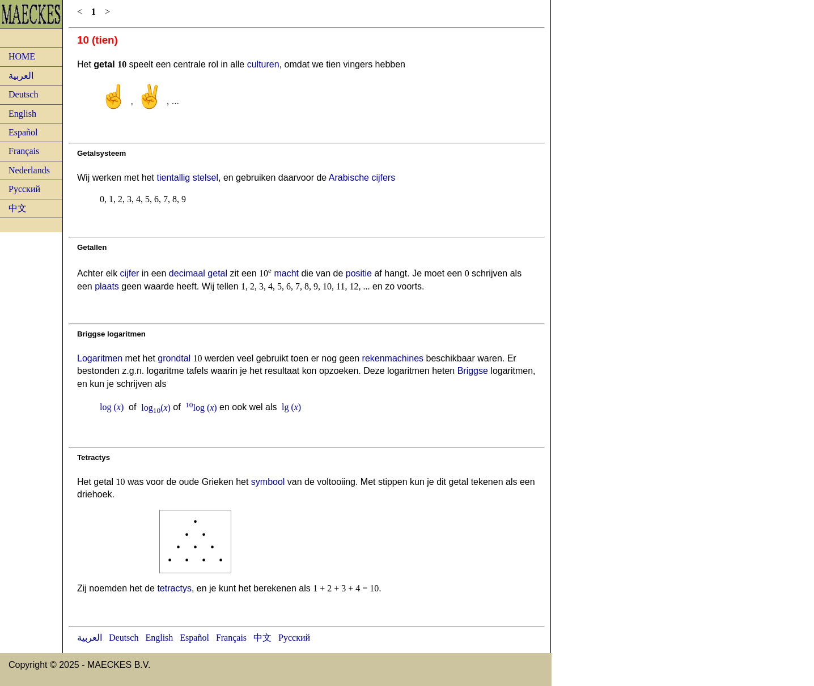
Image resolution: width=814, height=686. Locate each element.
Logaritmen (99, 358)
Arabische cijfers (362, 177)
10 (189, 404)
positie (359, 273)
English (22, 113)
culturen (263, 64)
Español (23, 132)
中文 (18, 208)
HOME (22, 56)
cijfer (129, 273)
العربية (21, 75)
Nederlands (29, 170)
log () (112, 407)
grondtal (174, 358)
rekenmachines (393, 358)
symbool (268, 482)
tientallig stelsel (187, 177)
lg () (291, 407)
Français (24, 151)
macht (286, 273)
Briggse (472, 371)
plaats (107, 286)
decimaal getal (198, 273)
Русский (24, 189)
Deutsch (23, 94)
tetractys (174, 588)
